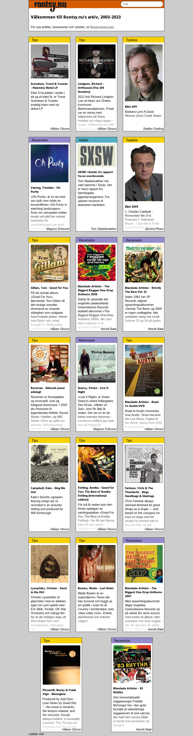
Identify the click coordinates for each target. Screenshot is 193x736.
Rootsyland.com (102, 27)
